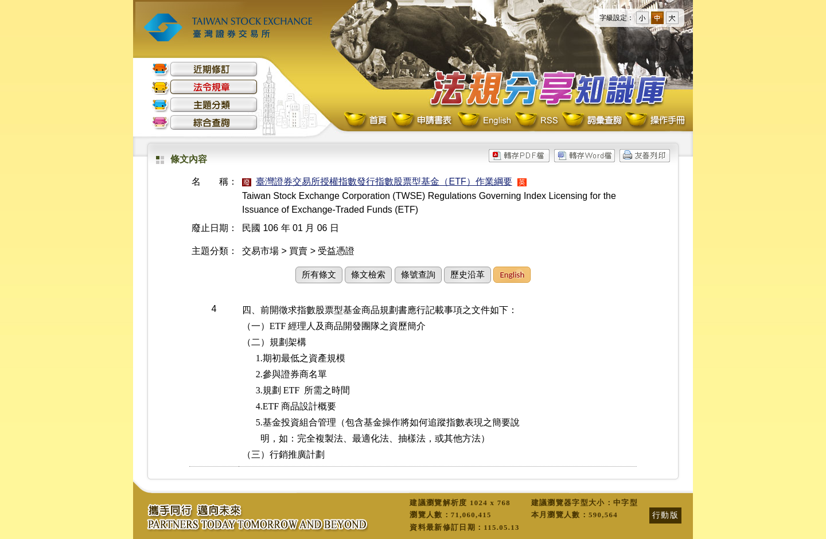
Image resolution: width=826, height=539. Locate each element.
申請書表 (422, 121)
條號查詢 (418, 275)
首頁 (366, 121)
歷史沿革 (467, 275)
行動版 (665, 515)
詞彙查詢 (591, 121)
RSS (536, 121)
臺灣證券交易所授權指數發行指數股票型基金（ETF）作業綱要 (384, 181)
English (484, 121)
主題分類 (204, 104)
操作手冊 (654, 121)
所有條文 (319, 275)
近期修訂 (204, 69)
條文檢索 (368, 275)
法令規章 (204, 87)
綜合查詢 (204, 122)
